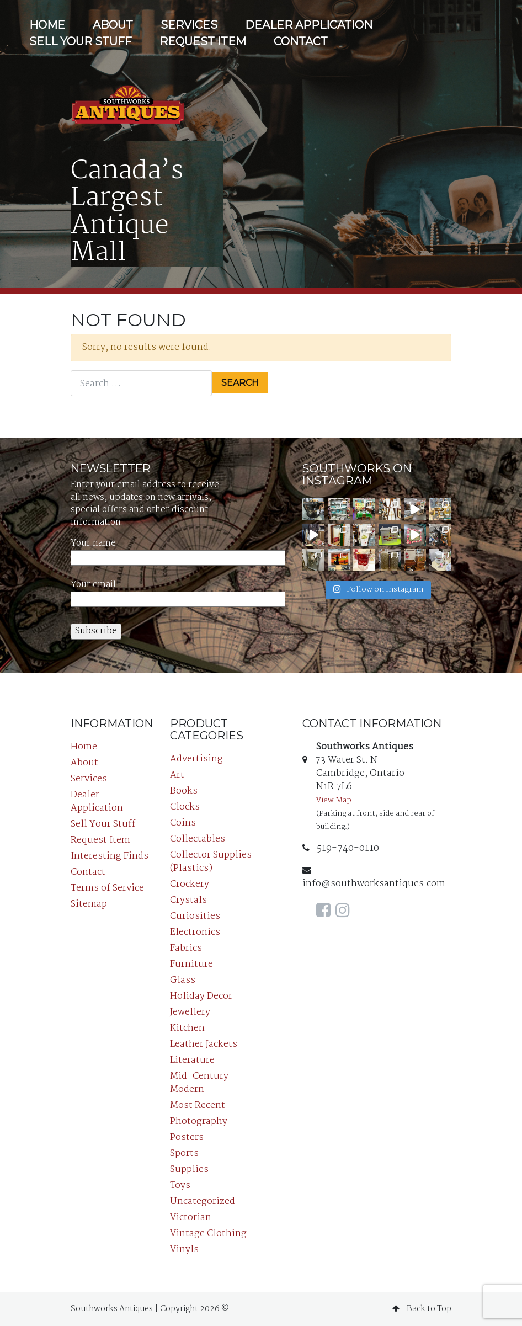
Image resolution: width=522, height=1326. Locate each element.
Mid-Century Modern (199, 1083)
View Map (333, 800)
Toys (180, 1185)
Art (177, 775)
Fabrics (186, 948)
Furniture (191, 964)
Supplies (189, 1169)
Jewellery (190, 1012)
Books (184, 791)
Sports (184, 1153)
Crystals (188, 900)
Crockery (189, 884)
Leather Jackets (203, 1044)
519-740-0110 (340, 848)
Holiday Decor (201, 996)
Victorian (190, 1217)
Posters (187, 1137)
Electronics (195, 932)
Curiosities (195, 916)
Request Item (202, 41)
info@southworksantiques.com (373, 878)
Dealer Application (308, 24)
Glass (182, 980)
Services (189, 24)
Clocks (185, 807)
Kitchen (187, 1028)
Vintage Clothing (208, 1233)
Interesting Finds (109, 856)
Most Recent (197, 1105)
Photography (198, 1121)
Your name (178, 551)
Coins (183, 823)
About (113, 24)
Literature (192, 1060)
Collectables (197, 839)
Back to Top (421, 1309)
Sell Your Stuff (80, 41)
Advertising (196, 759)
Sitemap (89, 904)
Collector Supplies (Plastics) (211, 862)
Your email (178, 592)
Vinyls (184, 1249)
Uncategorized (202, 1201)
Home (47, 24)
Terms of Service (107, 888)
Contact (301, 41)
